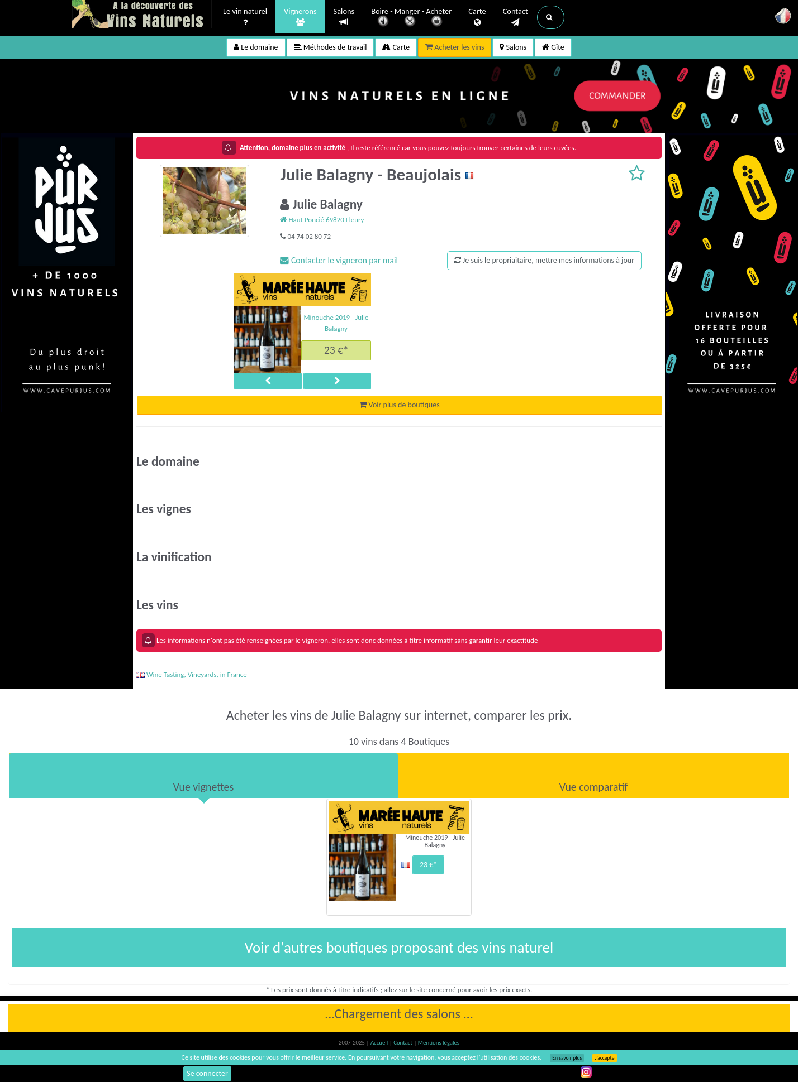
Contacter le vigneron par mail (339, 260)
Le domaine (256, 47)
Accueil (380, 1042)
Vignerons (300, 17)
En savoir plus (567, 1058)
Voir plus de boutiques (399, 405)
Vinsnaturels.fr (142, 15)
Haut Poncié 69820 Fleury (322, 219)
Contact (515, 17)
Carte (477, 17)
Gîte (553, 47)
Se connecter (207, 1073)
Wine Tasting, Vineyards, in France (191, 674)
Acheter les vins (454, 47)
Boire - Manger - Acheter (411, 18)
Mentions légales (438, 1042)
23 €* (336, 350)
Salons (344, 17)
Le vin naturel (245, 17)
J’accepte (604, 1058)
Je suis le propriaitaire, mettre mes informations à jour (544, 260)
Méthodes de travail (330, 47)
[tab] (203, 775)
